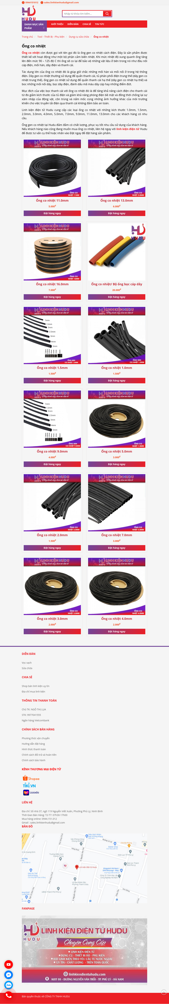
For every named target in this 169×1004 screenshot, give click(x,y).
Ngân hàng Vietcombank (35, 720)
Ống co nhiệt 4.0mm (116, 619)
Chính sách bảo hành (33, 760)
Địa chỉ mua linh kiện (33, 691)
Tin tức (99, 24)
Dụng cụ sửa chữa (79, 36)
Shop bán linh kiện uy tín (35, 686)
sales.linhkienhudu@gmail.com (60, 2)
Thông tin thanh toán (39, 700)
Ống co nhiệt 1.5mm (52, 368)
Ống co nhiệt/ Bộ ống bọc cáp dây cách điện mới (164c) (116, 284)
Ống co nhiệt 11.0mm (52, 200)
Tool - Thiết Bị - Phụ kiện (50, 36)
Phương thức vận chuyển (36, 738)
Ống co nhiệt (101, 36)
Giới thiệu (57, 24)
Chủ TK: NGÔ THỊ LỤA (34, 709)
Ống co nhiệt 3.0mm (52, 619)
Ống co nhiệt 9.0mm (52, 451)
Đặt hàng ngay (52, 213)
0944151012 (30, 2)
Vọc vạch (27, 662)
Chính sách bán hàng (38, 729)
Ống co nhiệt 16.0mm (52, 284)
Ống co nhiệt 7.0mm (116, 535)
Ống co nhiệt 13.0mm (116, 200)
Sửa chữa (27, 668)
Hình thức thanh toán (34, 749)
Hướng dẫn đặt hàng (33, 743)
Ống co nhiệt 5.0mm (116, 451)
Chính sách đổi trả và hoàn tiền (39, 754)
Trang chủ (27, 36)
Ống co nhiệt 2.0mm (52, 535)
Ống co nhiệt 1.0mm (116, 368)
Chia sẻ (87, 24)
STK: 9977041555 (31, 715)
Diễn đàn (72, 24)
